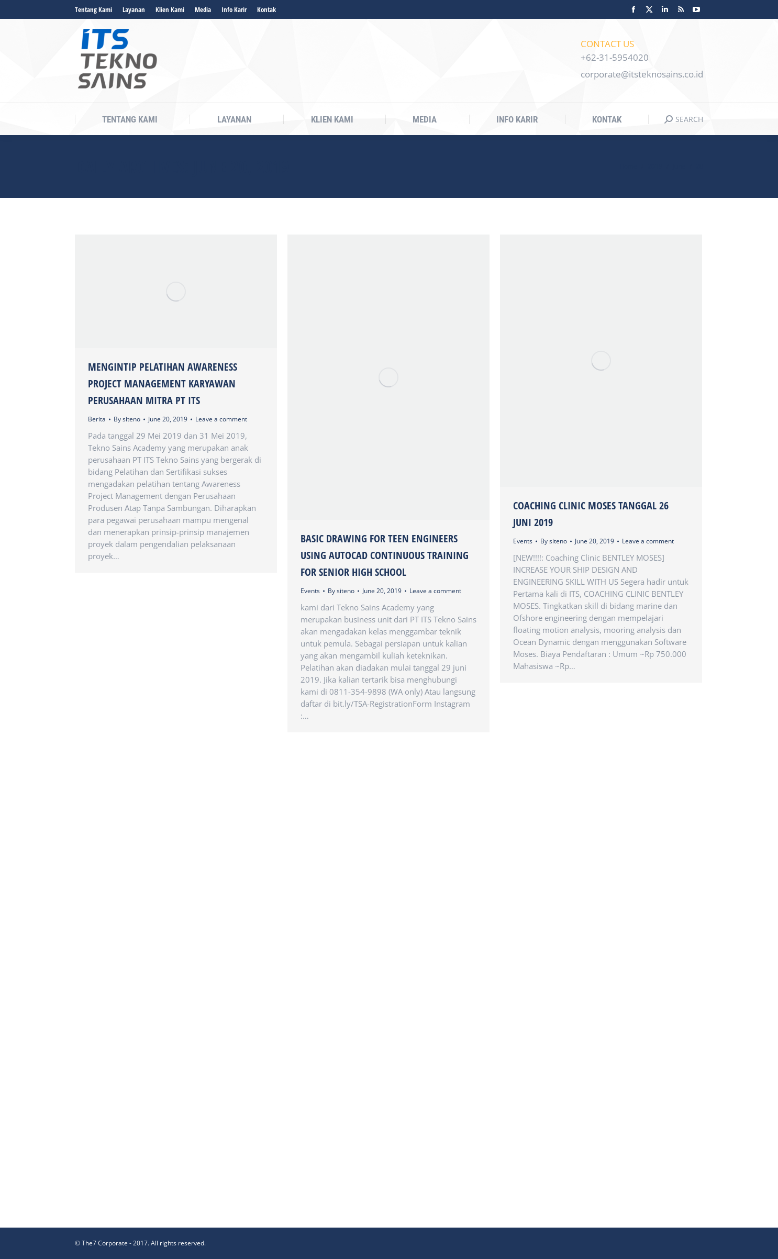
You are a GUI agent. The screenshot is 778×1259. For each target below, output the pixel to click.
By (127, 419)
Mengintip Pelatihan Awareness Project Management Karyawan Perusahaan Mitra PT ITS (162, 383)
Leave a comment (221, 419)
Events (310, 590)
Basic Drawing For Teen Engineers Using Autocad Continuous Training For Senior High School (385, 555)
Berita (97, 419)
